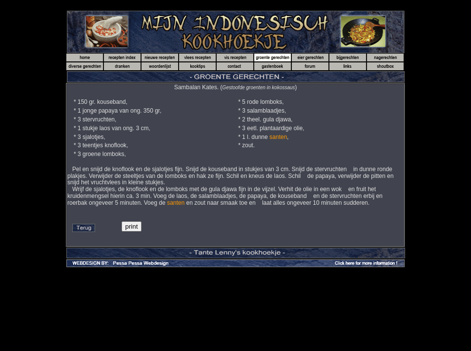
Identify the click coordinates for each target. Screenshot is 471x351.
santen (278, 137)
